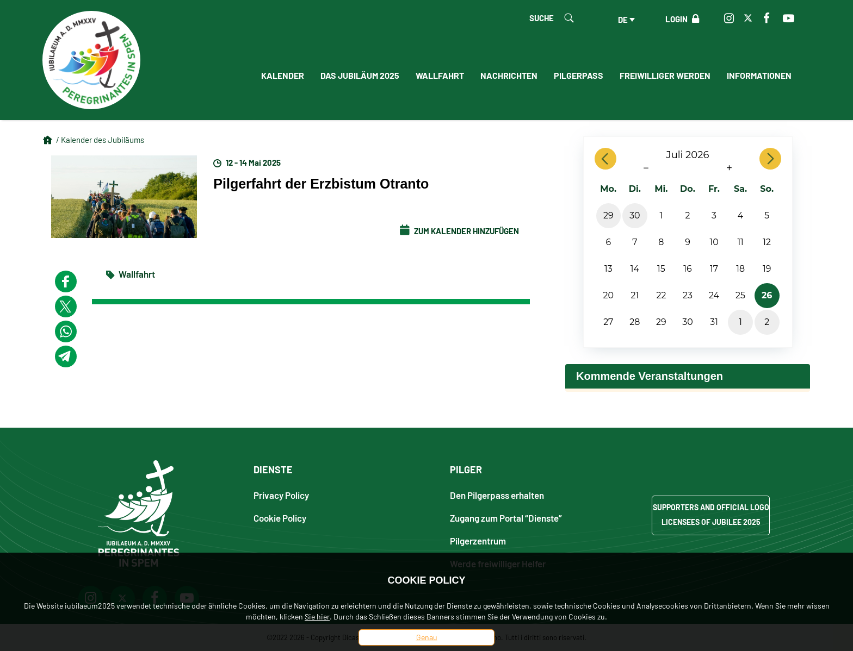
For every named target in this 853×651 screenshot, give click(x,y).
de (623, 19)
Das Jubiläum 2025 (359, 75)
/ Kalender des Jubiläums (100, 140)
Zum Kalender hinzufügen (459, 231)
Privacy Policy (281, 495)
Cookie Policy (280, 517)
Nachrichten (508, 75)
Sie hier (317, 616)
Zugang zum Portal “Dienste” (506, 517)
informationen (759, 75)
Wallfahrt (440, 75)
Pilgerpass (578, 75)
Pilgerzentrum (478, 540)
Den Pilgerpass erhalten (497, 495)
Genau (426, 637)
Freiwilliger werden (665, 75)
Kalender (282, 75)
